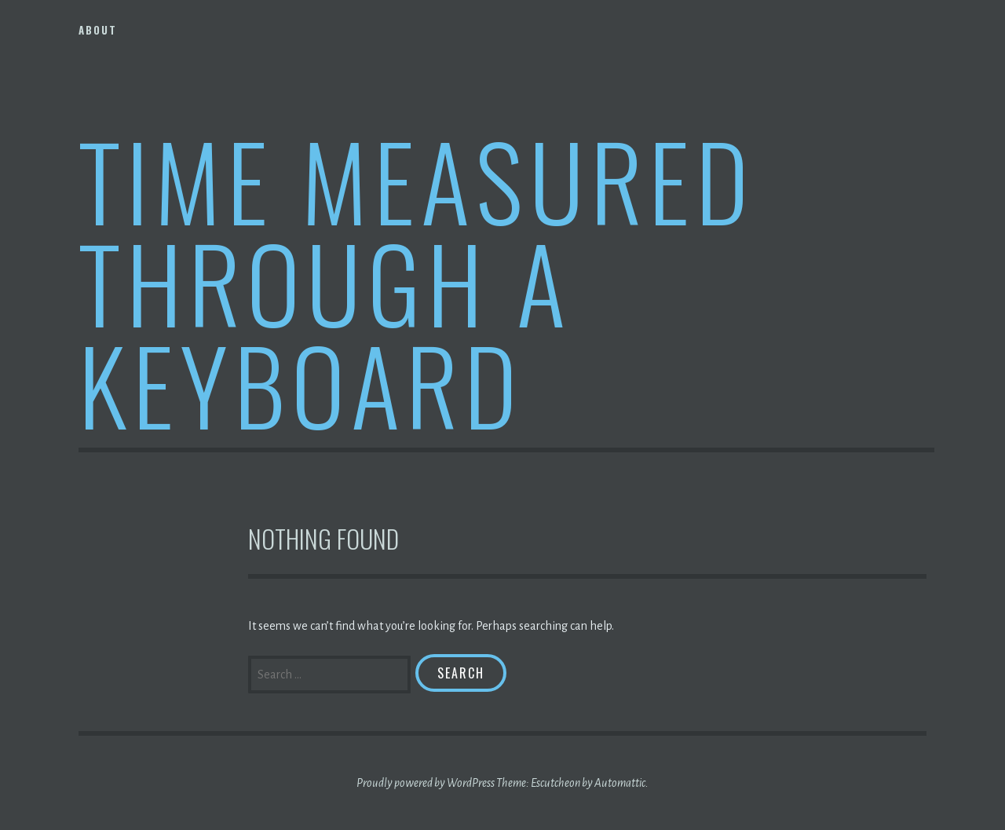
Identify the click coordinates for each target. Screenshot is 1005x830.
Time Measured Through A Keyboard (417, 281)
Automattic (619, 783)
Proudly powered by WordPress (425, 783)
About (98, 30)
